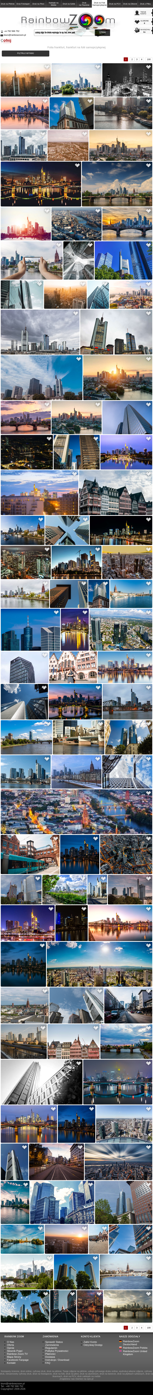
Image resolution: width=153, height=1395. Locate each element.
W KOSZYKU (146, 31)
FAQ (47, 1363)
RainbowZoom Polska (135, 1347)
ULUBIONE (146, 22)
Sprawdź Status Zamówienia (54, 1343)
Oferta (10, 1345)
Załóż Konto (90, 1342)
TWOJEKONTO (143, 13)
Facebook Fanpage (18, 1360)
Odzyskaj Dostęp (93, 1345)
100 (149, 59)
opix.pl (90, 1379)
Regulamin (51, 1348)
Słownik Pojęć (15, 1351)
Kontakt (11, 1363)
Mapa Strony (14, 1357)
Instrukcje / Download (57, 1360)
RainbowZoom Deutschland (131, 1343)
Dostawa (50, 1357)
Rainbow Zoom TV (17, 1354)
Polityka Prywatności (56, 1351)
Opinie (10, 1348)
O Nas (10, 1342)
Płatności (50, 1354)
